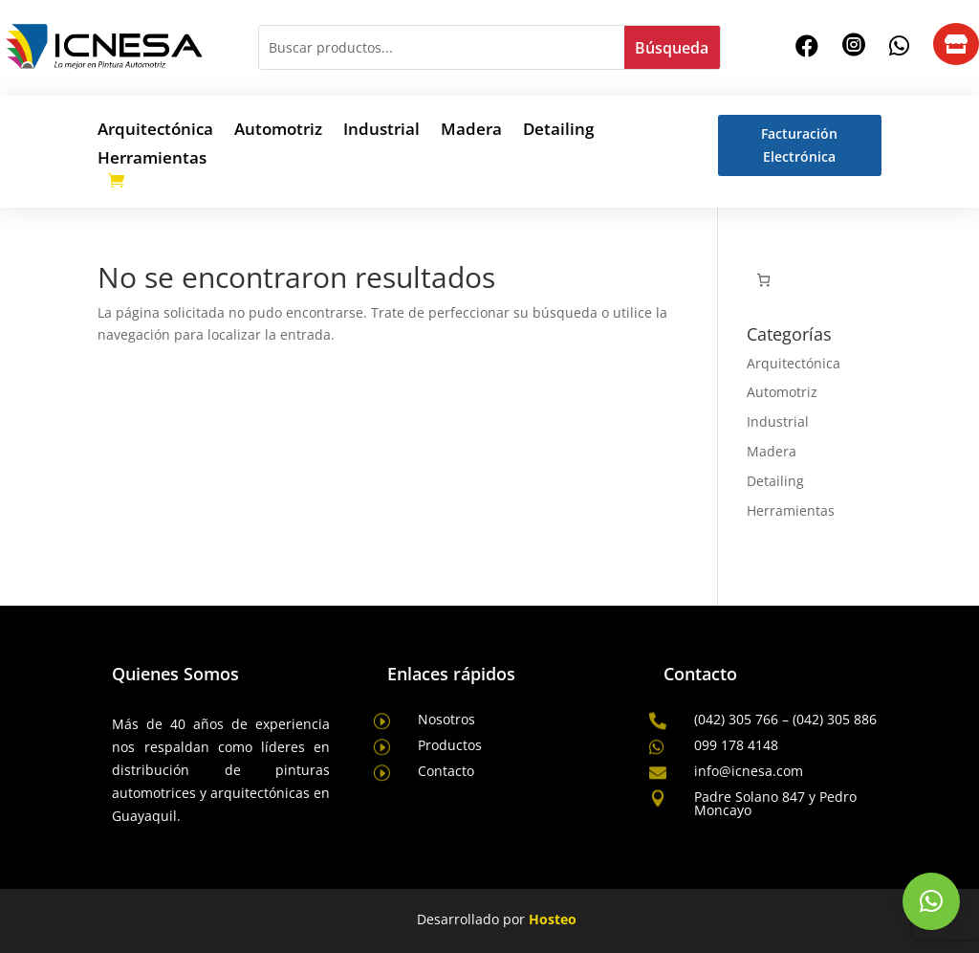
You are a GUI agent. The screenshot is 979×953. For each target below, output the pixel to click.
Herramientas (152, 159)
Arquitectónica (155, 131)
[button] (931, 901)
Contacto (446, 771)
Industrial (381, 131)
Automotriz (278, 131)
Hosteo (553, 919)
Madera (471, 131)
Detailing (558, 131)
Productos (450, 745)
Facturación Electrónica (799, 145)
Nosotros (446, 719)
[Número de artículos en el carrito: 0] (763, 280)
